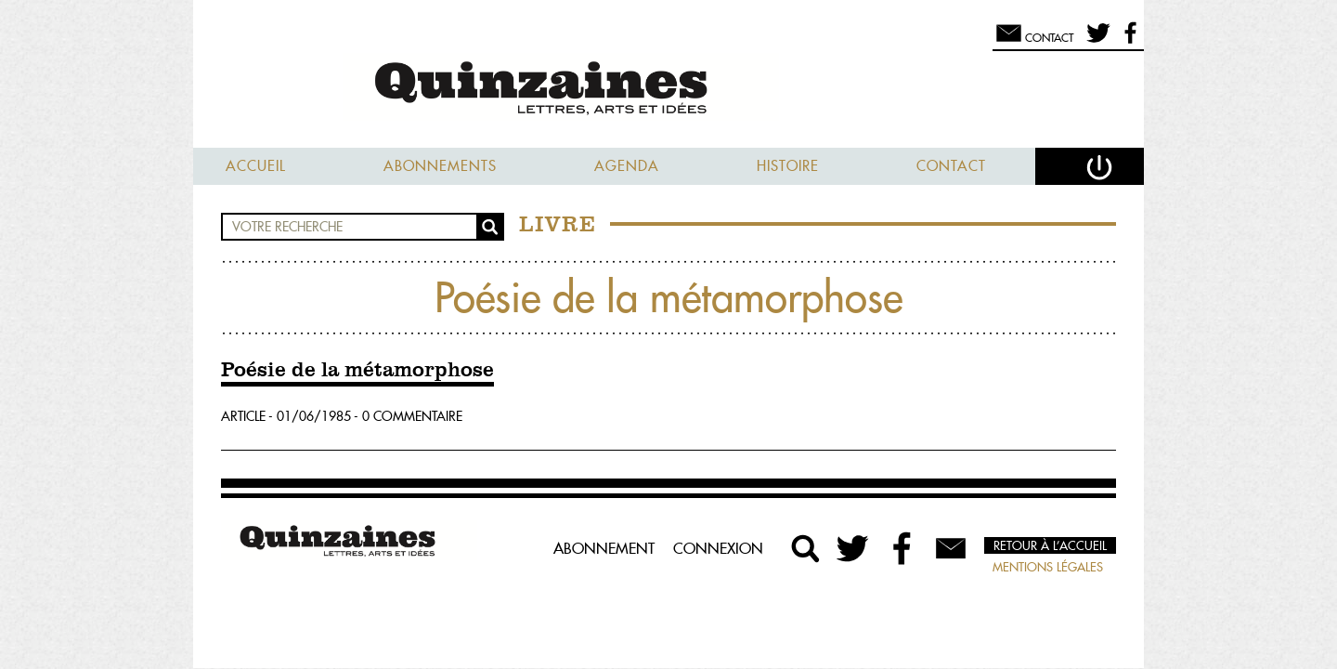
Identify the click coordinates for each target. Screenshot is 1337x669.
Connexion (718, 548)
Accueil (256, 166)
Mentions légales (1048, 566)
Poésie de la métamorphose (357, 371)
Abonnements (440, 166)
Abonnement (604, 548)
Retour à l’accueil (1050, 545)
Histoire (788, 166)
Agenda (626, 166)
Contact (951, 166)
